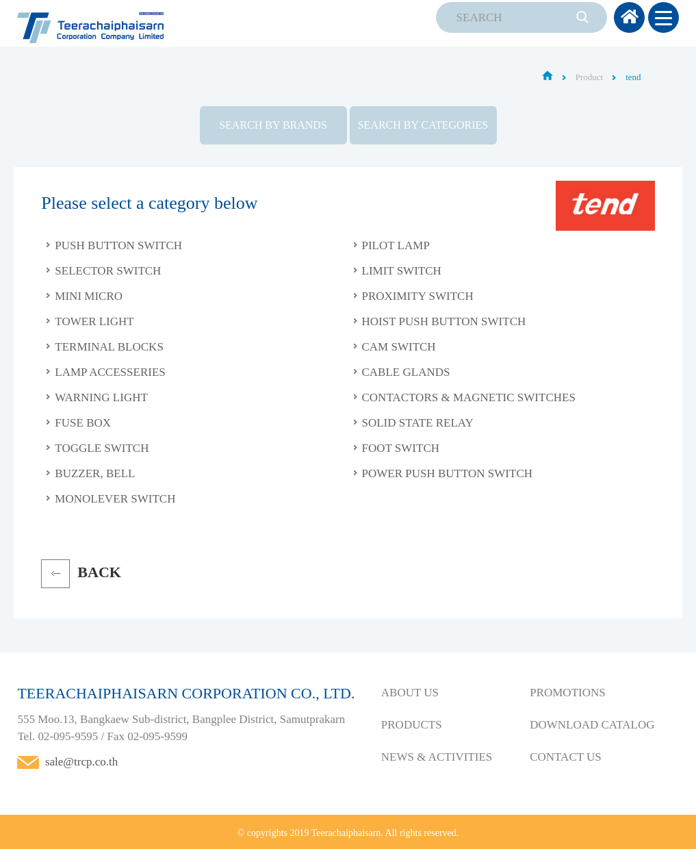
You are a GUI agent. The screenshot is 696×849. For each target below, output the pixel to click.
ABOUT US (410, 692)
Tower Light (94, 321)
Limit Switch (401, 270)
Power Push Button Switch (447, 473)
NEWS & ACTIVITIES (436, 756)
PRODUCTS (411, 724)
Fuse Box (83, 422)
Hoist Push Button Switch (444, 321)
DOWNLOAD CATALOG (592, 724)
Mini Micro (89, 296)
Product (589, 77)
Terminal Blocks (109, 346)
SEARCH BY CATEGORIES (423, 125)
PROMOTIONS (568, 692)
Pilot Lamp (396, 245)
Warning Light (101, 397)
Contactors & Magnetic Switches (469, 397)
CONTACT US (566, 756)
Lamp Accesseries (110, 372)
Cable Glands (406, 372)
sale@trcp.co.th (81, 761)
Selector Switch (108, 270)
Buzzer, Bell (95, 473)
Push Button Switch (118, 245)
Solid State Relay (418, 422)
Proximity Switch (418, 296)
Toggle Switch (102, 448)
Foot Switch (401, 448)
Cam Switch (399, 346)
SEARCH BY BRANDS (273, 125)
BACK (99, 572)
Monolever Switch (115, 498)
